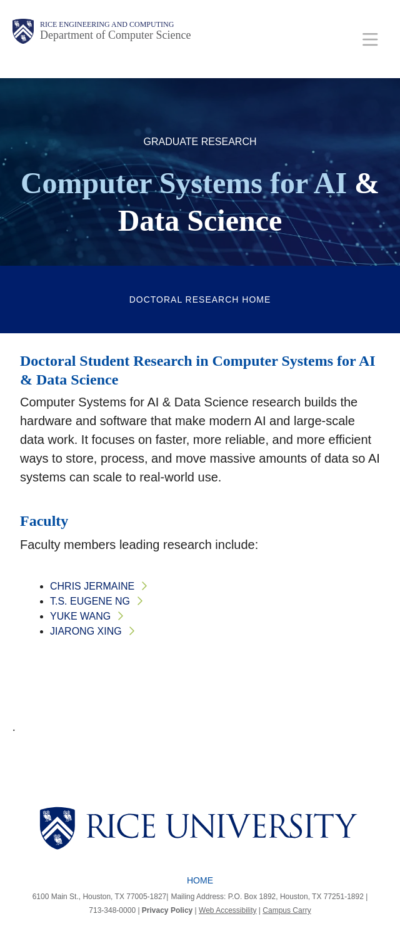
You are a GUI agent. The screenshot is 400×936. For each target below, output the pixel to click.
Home (200, 880)
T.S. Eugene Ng (90, 601)
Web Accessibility (227, 910)
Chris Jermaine (92, 586)
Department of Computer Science (115, 35)
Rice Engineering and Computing (107, 24)
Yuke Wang (80, 616)
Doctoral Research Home (200, 299)
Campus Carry (286, 910)
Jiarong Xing (86, 631)
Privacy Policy (167, 910)
